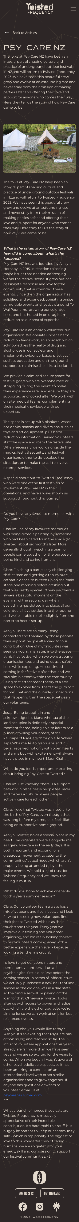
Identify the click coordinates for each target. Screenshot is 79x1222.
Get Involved (52, 1193)
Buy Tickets (26, 1193)
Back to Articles (21, 32)
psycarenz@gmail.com (22, 1095)
